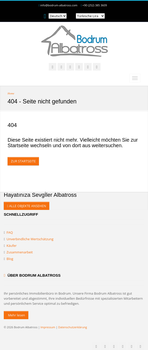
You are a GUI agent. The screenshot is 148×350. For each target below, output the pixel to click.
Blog (10, 258)
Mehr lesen (16, 315)
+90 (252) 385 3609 (95, 5)
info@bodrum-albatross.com (59, 5)
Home (11, 93)
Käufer (12, 245)
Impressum (47, 327)
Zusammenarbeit (20, 252)
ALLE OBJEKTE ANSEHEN (26, 206)
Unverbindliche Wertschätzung (30, 239)
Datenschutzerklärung (72, 327)
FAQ (10, 232)
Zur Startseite (23, 161)
